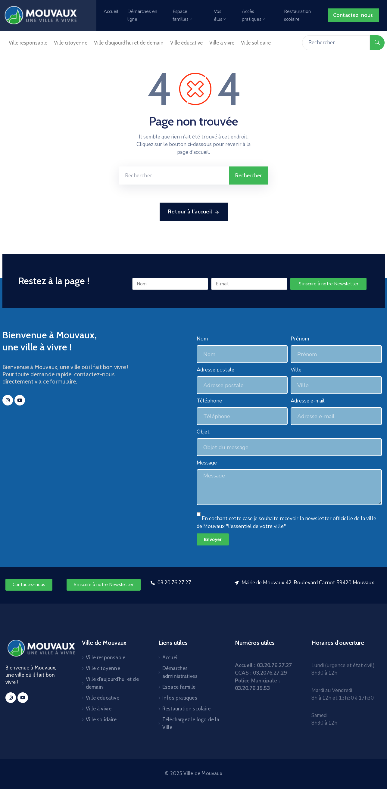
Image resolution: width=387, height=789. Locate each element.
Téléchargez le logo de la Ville (190, 723)
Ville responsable (28, 43)
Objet (203, 431)
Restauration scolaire (297, 15)
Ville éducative (186, 43)
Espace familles (183, 15)
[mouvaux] (90, 460)
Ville (296, 369)
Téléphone (209, 400)
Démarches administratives (180, 672)
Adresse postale (215, 369)
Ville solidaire (256, 43)
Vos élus (220, 15)
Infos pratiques (179, 698)
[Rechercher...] (336, 42)
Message (207, 462)
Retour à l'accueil (194, 212)
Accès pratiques (254, 15)
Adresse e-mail (308, 400)
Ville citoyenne (70, 43)
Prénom (300, 338)
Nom (202, 338)
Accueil (111, 11)
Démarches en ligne (142, 15)
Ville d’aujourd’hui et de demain (129, 43)
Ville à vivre (221, 43)
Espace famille (179, 687)
